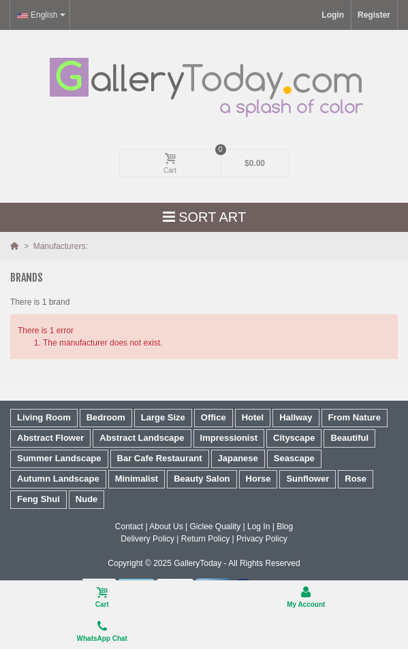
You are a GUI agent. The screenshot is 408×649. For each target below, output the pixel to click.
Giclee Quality (214, 526)
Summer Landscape (59, 458)
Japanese (238, 458)
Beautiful (349, 438)
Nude (87, 499)
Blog (285, 526)
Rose (355, 478)
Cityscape (294, 438)
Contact (129, 526)
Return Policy (205, 539)
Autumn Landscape (58, 478)
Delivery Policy (147, 539)
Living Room (44, 417)
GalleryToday (197, 563)
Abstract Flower (50, 438)
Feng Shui (38, 499)
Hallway (295, 417)
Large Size (163, 417)
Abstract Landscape (141, 438)
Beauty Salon (202, 478)
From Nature (354, 417)
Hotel (253, 417)
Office (213, 417)
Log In (258, 526)
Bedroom (106, 417)
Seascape (294, 458)
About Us (166, 526)
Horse (258, 478)
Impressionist (229, 438)
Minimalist (137, 478)
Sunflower (307, 478)
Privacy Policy (261, 539)
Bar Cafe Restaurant (159, 458)
